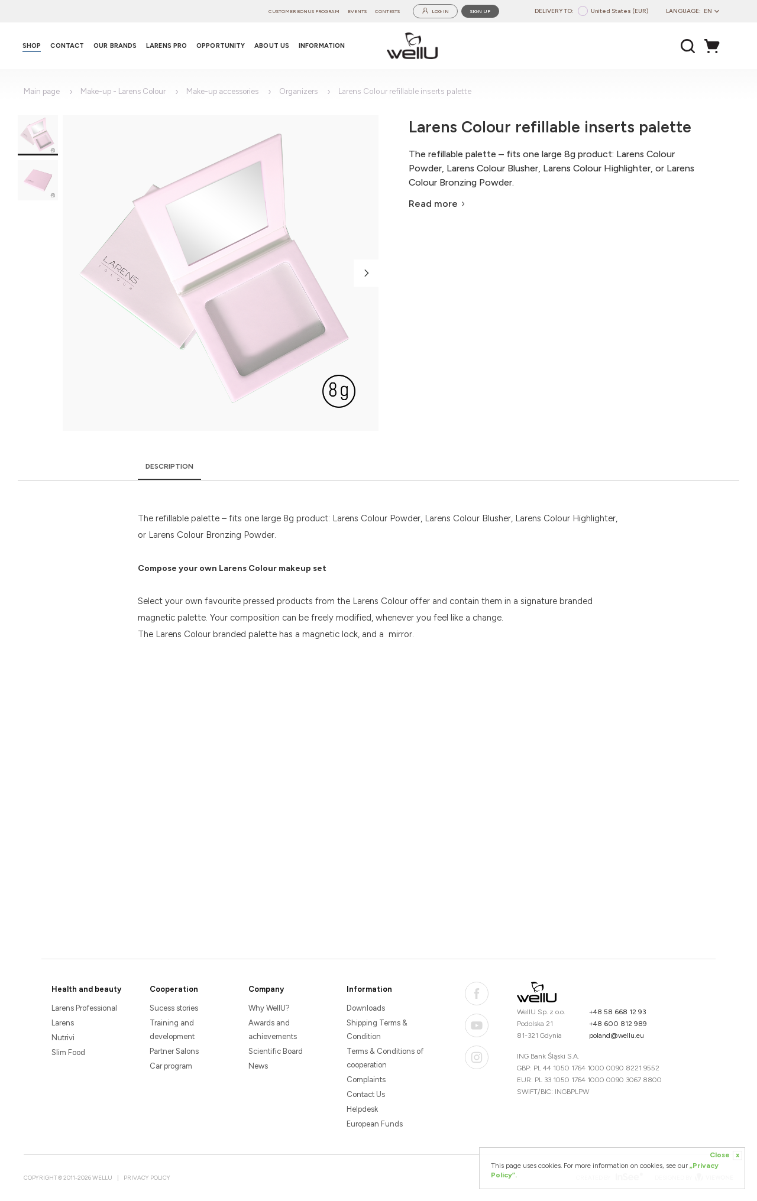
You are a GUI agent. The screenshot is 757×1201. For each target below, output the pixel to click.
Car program (171, 1066)
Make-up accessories (222, 91)
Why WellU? (269, 1008)
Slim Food (68, 1052)
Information (369, 989)
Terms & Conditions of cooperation (385, 1058)
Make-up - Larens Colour (123, 91)
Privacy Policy (147, 1177)
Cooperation (174, 989)
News (258, 1066)
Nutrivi (63, 1037)
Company (266, 989)
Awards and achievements (272, 1029)
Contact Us (366, 1094)
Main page (42, 91)
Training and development (172, 1029)
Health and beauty (86, 989)
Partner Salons (174, 1051)
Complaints (366, 1079)
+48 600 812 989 (618, 1024)
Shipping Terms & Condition (377, 1029)
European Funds (375, 1123)
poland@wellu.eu (616, 1035)
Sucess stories (174, 1008)
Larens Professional (84, 1008)
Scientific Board (275, 1051)
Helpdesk (362, 1109)
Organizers (298, 91)
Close (726, 1155)
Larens (62, 1022)
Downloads (366, 1008)
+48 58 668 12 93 (617, 1012)
